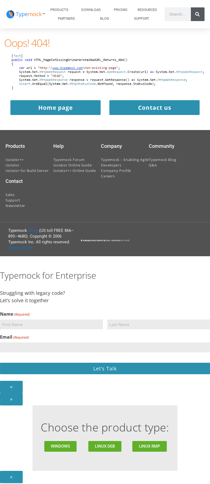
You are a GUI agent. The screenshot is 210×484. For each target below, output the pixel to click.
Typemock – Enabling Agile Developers (125, 163)
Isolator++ (14, 160)
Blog (104, 18)
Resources (149, 10)
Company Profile (116, 171)
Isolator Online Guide (72, 165)
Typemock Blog (162, 160)
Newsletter (15, 206)
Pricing (120, 10)
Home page (55, 108)
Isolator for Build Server (27, 171)
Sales (10, 195)
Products (60, 10)
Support (143, 18)
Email (14, 338)
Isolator (12, 165)
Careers (108, 176)
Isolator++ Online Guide (74, 171)
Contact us (155, 108)
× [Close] (11, 387)
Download (92, 10)
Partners (66, 18)
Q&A (153, 165)
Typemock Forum (69, 160)
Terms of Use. (21, 248)
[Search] (198, 14)
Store (33, 231)
